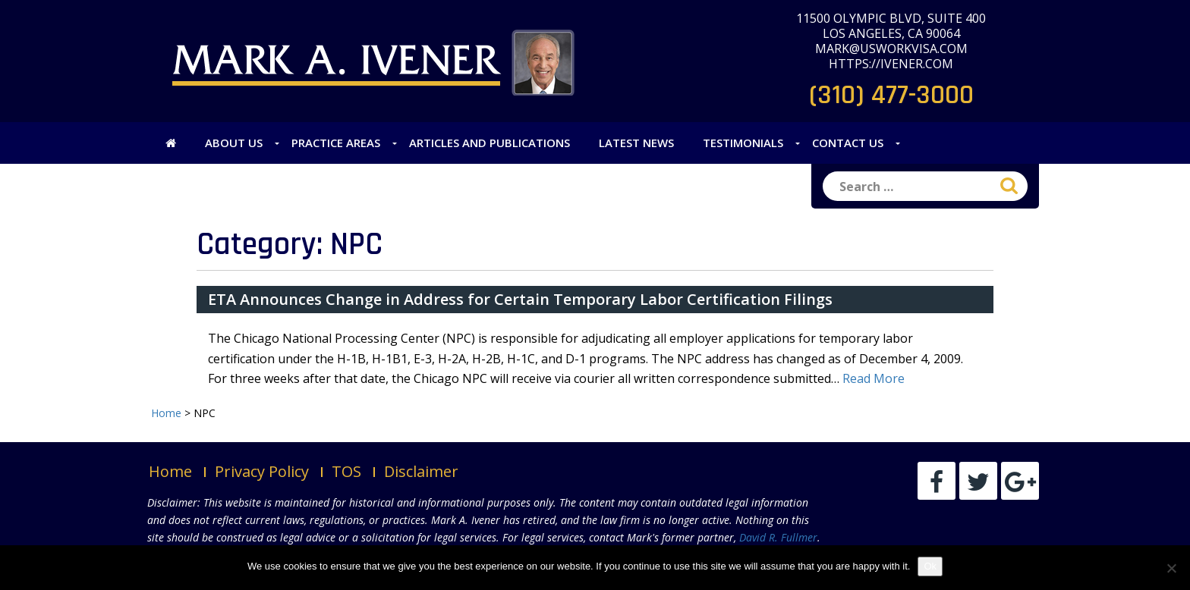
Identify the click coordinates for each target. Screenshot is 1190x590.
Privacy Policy (262, 471)
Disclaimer (421, 471)
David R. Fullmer (778, 537)
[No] (1171, 568)
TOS (346, 471)
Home (170, 471)
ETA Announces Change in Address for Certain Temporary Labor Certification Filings (520, 299)
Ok (930, 566)
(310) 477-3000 (891, 95)
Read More (873, 378)
